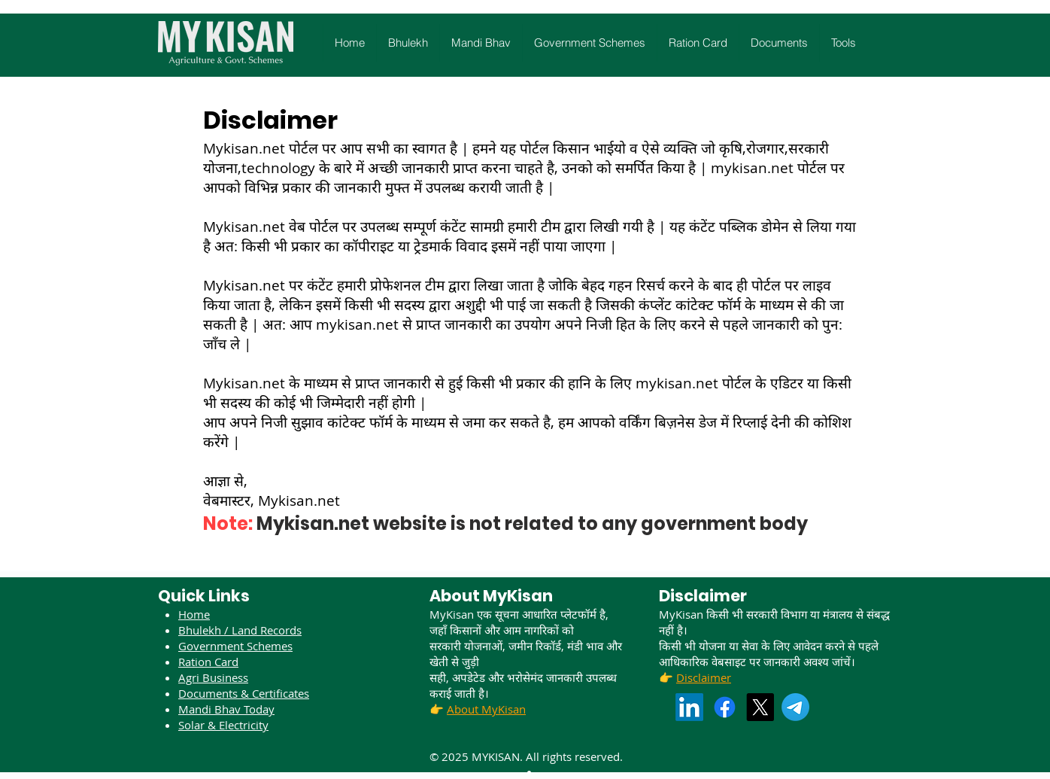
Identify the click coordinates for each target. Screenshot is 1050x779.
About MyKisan (486, 709)
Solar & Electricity (223, 724)
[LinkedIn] (689, 707)
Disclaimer (703, 677)
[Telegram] (795, 707)
